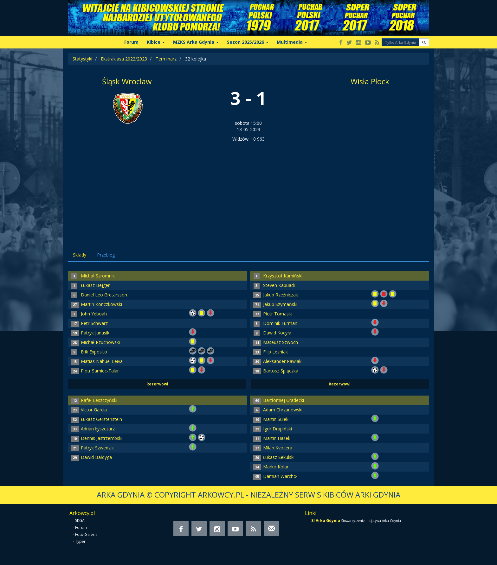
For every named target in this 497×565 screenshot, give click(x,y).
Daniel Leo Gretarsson (104, 295)
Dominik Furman (280, 323)
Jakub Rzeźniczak (280, 295)
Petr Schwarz (94, 323)
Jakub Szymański (280, 304)
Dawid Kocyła (277, 333)
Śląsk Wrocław (127, 81)
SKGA (80, 520)
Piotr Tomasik (277, 314)
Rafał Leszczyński (99, 400)
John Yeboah (94, 314)
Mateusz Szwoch (280, 342)
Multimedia (292, 42)
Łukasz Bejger (95, 285)
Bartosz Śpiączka (280, 371)
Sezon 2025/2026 (247, 42)
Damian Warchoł (280, 476)
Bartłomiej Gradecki (283, 400)
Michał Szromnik (98, 276)
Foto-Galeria (86, 534)
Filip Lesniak (275, 352)
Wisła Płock (370, 81)
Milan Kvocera (277, 448)
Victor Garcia (94, 410)
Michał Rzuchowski (100, 342)
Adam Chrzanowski (282, 410)
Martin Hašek (276, 438)
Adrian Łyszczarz (98, 429)
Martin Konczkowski (101, 304)
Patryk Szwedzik (97, 448)
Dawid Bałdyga (96, 457)
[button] (424, 42)
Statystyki (82, 59)
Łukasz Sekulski (278, 457)
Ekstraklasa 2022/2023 (124, 59)
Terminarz (166, 59)
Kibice (156, 42)
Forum (131, 42)
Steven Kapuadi (279, 285)
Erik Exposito (94, 352)
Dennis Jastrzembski (101, 438)
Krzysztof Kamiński (282, 276)
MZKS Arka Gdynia (196, 42)
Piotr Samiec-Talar (100, 371)
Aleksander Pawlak (282, 361)
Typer (80, 541)
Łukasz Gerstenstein (101, 419)
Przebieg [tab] (106, 255)
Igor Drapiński (277, 429)
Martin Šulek (275, 419)
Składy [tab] (79, 255)
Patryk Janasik (95, 333)
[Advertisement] (248, 189)
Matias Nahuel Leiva (102, 361)
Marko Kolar (275, 467)
